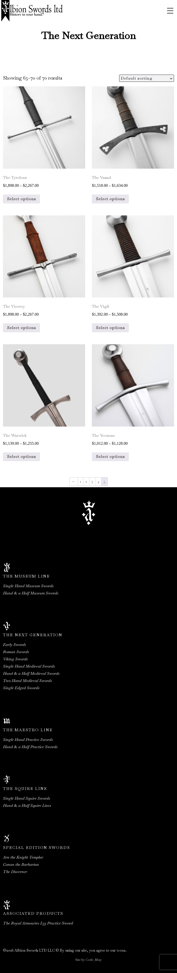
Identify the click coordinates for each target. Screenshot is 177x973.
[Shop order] (146, 78)
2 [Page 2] (86, 481)
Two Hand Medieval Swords (27, 680)
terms (121, 950)
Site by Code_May (88, 960)
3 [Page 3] (92, 481)
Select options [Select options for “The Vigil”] (110, 327)
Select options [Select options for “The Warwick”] (21, 456)
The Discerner (15, 871)
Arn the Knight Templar (23, 857)
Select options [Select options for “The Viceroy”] (21, 327)
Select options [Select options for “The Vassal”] (110, 198)
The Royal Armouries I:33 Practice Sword (38, 923)
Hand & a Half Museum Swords (30, 593)
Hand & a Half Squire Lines (27, 805)
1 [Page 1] (80, 481)
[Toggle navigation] (170, 10)
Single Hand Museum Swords (28, 585)
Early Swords (14, 644)
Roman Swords (16, 651)
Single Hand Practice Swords (28, 739)
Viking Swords (15, 659)
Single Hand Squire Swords (26, 798)
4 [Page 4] (98, 481)
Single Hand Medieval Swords (29, 666)
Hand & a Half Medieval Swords (31, 673)
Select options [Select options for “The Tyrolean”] (21, 198)
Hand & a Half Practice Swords (30, 746)
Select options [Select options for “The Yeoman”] (110, 456)
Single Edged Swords (21, 687)
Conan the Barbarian (21, 864)
